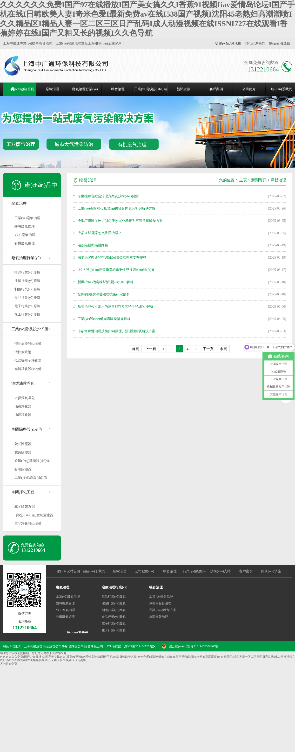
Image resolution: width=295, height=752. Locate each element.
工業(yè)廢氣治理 (27, 218)
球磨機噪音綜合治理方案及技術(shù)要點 (108, 196)
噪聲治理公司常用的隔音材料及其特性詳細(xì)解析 (115, 306)
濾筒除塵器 (22, 452)
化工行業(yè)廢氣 (27, 314)
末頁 (223, 349)
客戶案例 (216, 89)
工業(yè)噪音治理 (161, 596)
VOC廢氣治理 (24, 235)
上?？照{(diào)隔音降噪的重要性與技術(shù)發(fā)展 (116, 270)
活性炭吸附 (22, 352)
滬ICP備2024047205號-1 (140, 646)
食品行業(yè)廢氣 (27, 298)
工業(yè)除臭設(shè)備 (150, 89)
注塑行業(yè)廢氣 (27, 281)
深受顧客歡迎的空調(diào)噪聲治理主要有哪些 (112, 257)
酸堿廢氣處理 (24, 226)
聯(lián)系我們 (255, 43)
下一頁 (208, 349)
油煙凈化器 (22, 415)
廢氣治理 (52, 89)
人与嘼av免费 (8, 663)
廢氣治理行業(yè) (85, 89)
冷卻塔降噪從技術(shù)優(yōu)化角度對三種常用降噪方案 (120, 221)
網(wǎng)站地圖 (230, 43)
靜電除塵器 (22, 469)
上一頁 (150, 349)
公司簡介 (249, 89)
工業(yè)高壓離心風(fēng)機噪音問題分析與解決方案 (116, 208)
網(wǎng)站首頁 (22, 89)
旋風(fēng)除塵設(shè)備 (32, 461)
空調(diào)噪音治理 (162, 610)
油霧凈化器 (22, 406)
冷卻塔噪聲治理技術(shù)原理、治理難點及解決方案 (116, 331)
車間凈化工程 (22, 492)
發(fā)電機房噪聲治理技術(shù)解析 (104, 294)
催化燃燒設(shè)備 (27, 343)
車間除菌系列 (24, 507)
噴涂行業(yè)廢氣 (27, 272)
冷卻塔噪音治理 (160, 603)
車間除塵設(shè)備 (26, 429)
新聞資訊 (183, 89)
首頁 (135, 349)
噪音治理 (118, 89)
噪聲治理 (278, 180)
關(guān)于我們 (94, 571)
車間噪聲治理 (158, 616)
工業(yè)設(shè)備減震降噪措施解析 (104, 319)
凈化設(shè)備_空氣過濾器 (33, 515)
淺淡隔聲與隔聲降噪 (93, 245)
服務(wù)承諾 (271, 571)
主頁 (243, 180)
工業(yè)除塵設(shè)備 (30, 477)
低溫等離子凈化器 (27, 360)
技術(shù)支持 (220, 571)
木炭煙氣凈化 (24, 398)
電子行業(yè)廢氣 (27, 306)
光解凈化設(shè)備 (27, 369)
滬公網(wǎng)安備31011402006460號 (194, 646)
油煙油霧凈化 (22, 383)
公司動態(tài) (144, 571)
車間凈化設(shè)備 (27, 523)
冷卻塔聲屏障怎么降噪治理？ (99, 233)
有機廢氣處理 (24, 243)
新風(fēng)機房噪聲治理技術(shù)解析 (105, 282)
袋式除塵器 (22, 444)
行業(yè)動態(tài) (195, 571)
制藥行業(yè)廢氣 (27, 289)
